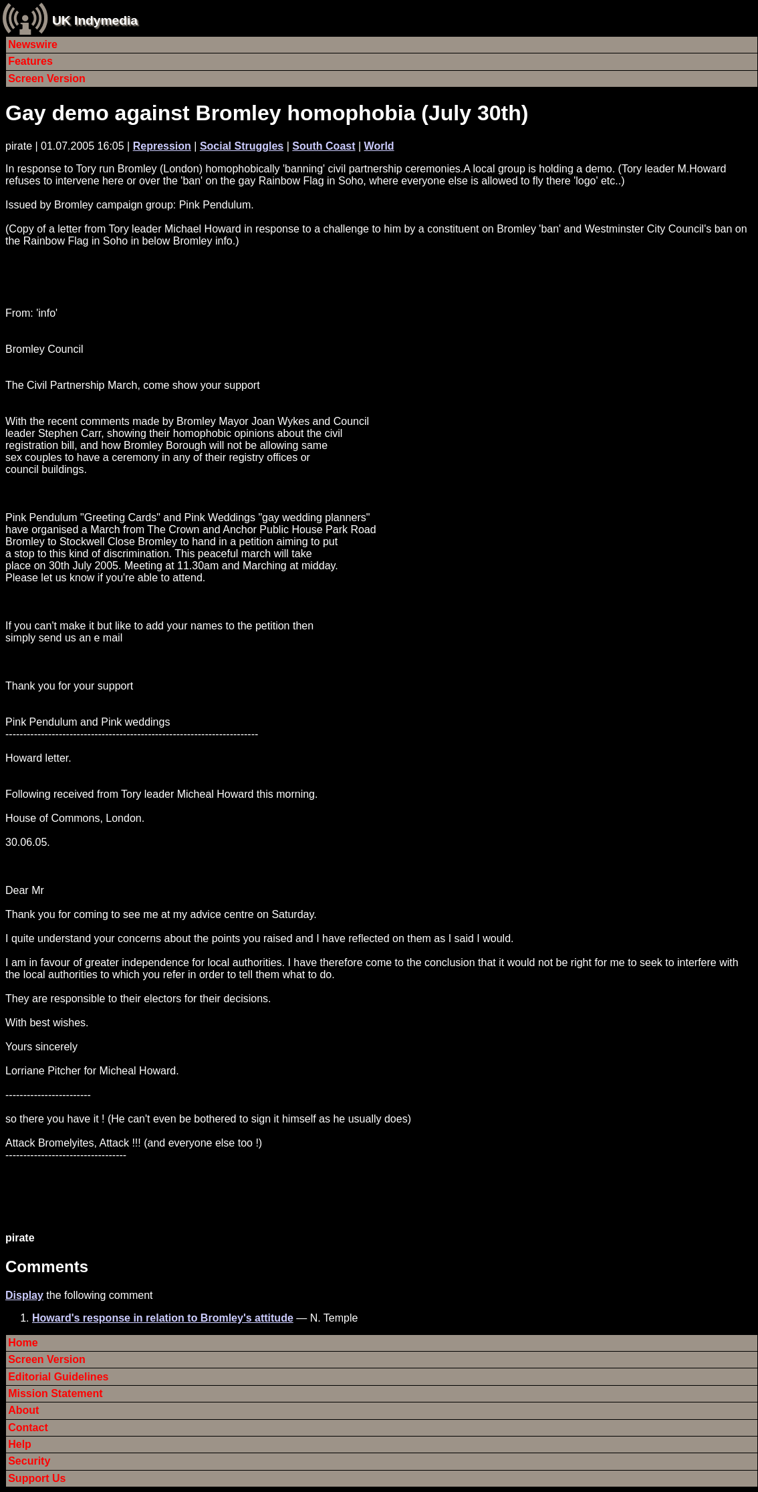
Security (29, 1461)
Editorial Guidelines (58, 1376)
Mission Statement (55, 1393)
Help (19, 1444)
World (379, 146)
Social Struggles (241, 146)
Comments (46, 1266)
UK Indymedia (95, 20)
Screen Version (47, 78)
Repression (162, 146)
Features (30, 61)
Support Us (37, 1478)
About (23, 1410)
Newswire (32, 44)
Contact (28, 1427)
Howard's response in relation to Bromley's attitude (162, 1318)
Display (24, 1295)
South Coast (323, 146)
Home (22, 1342)
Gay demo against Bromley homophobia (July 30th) (266, 113)
